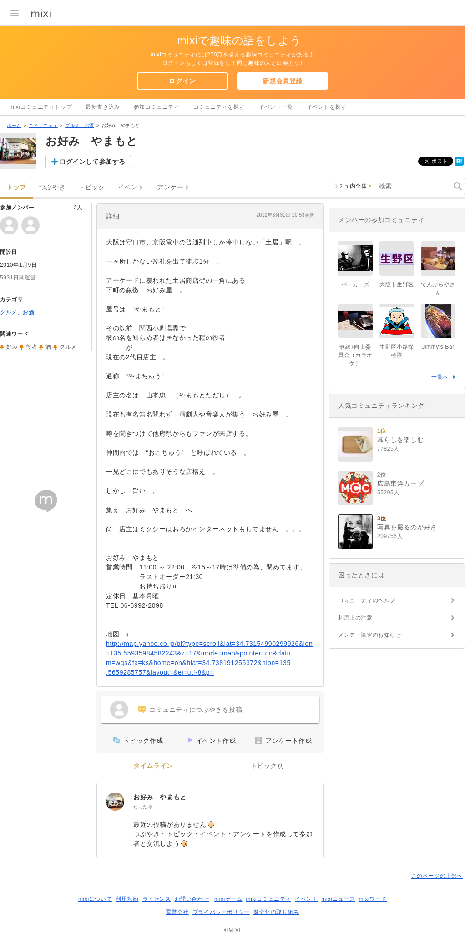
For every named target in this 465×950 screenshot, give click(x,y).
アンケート (173, 187)
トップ (16, 187)
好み (12, 347)
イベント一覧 (275, 107)
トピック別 (267, 765)
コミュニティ (43, 125)
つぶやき (52, 187)
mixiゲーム (228, 899)
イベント (131, 187)
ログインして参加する (92, 161)
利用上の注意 (355, 618)
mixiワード (373, 899)
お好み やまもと (160, 797)
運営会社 (177, 912)
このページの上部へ (437, 876)
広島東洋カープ (400, 483)
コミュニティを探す (219, 107)
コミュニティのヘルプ (366, 600)
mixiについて (95, 899)
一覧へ (440, 377)
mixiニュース (338, 899)
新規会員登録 (283, 81)
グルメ (68, 347)
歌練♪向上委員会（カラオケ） (355, 355)
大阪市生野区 (396, 284)
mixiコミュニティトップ (41, 107)
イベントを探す (327, 107)
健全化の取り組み (276, 912)
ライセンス (156, 899)
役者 (31, 347)
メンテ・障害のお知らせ (369, 635)
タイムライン (153, 765)
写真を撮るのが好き (407, 527)
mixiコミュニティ (268, 899)
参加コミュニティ (157, 107)
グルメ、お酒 (79, 125)
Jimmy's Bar (438, 347)
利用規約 (127, 899)
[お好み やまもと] (115, 802)
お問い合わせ (192, 899)
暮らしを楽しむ (400, 439)
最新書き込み (103, 107)
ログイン (182, 81)
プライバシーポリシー (221, 912)
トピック (91, 187)
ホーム (14, 125)
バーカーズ (355, 284)
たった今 (142, 806)
